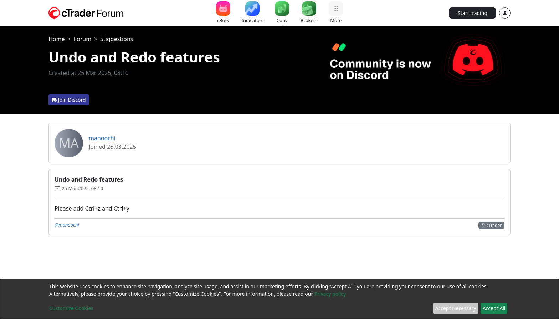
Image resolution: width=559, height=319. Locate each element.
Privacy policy (330, 293)
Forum (82, 39)
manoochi (102, 138)
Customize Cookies (71, 308)
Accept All (494, 308)
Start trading (472, 13)
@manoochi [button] (67, 225)
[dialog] (279, 299)
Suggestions (116, 39)
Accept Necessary (455, 308)
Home (56, 39)
